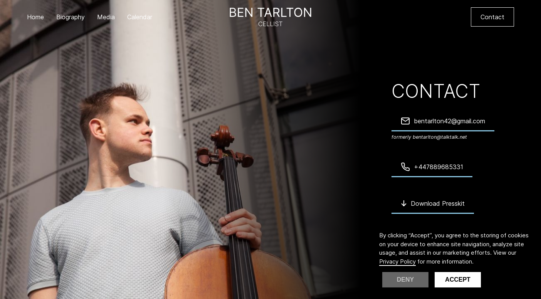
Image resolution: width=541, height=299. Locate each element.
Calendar (139, 17)
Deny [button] (405, 279)
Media (106, 17)
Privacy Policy (397, 261)
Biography (70, 17)
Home (35, 17)
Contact (492, 17)
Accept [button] (457, 279)
